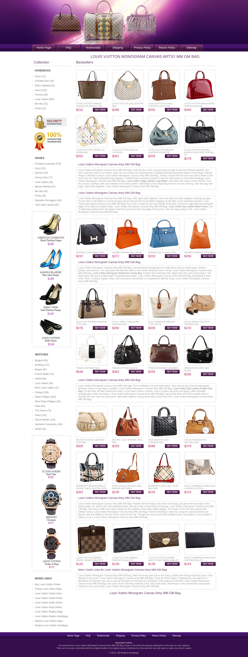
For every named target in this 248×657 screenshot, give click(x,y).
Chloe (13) (40, 76)
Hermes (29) (41, 173)
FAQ (68, 47)
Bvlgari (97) (41, 369)
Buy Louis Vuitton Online (47, 584)
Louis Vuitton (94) (44, 383)
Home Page (44, 47)
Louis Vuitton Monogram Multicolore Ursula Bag (117, 273)
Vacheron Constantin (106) (49, 424)
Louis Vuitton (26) (44, 182)
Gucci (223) (41, 90)
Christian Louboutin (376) (48, 163)
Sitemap (191, 47)
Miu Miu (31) (41, 103)
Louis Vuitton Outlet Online (48, 598)
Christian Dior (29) (44, 81)
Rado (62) (40, 406)
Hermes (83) (41, 94)
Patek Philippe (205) (45, 396)
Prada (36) (40, 195)
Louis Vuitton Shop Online (48, 607)
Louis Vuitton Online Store (48, 593)
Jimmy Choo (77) (44, 177)
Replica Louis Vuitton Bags (49, 621)
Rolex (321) (41, 415)
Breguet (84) (41, 360)
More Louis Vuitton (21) (47, 387)
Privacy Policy (142, 47)
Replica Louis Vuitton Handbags (51, 625)
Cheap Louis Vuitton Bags (48, 589)
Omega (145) (42, 392)
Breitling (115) (42, 365)
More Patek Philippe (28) (47, 401)
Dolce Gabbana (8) (44, 85)
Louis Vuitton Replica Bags (49, 611)
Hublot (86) (40, 378)
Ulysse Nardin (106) (45, 419)
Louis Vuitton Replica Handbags (51, 616)
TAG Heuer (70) (43, 410)
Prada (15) (40, 108)
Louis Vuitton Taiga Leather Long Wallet (147, 181)
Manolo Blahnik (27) (45, 186)
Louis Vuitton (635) (44, 99)
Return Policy (167, 47)
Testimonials (93, 47)
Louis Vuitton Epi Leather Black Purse (188, 206)
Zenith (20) (40, 429)
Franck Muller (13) (44, 374)
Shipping (117, 47)
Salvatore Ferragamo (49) (48, 200)
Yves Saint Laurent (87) (47, 204)
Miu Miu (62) (41, 191)
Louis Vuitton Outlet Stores (48, 602)
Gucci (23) (40, 168)
